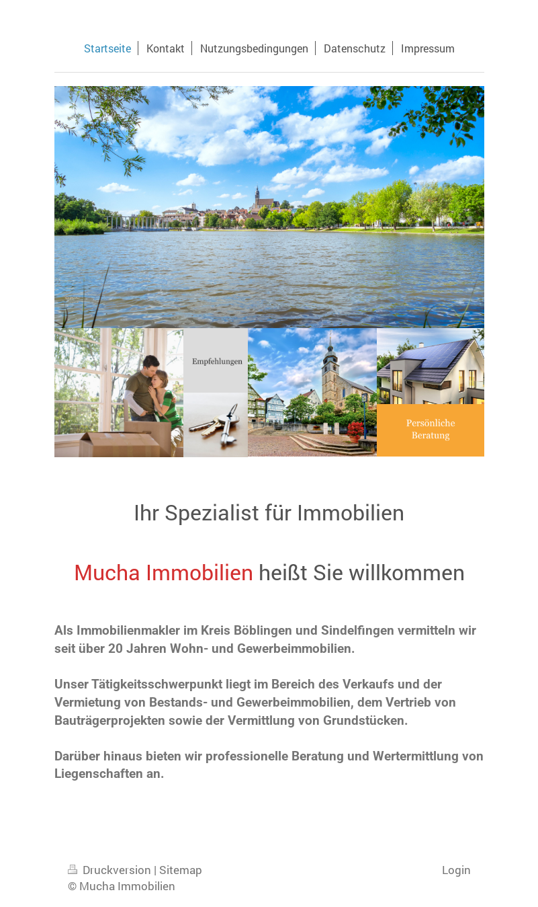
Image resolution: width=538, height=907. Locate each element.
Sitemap (180, 869)
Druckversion (111, 869)
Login (456, 869)
